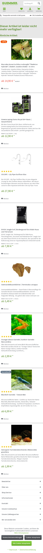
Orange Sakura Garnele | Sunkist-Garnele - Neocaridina (18, 340)
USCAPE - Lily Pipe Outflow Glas (13, 174)
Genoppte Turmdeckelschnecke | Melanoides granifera (19, 451)
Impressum (12, 550)
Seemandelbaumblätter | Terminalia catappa (19, 284)
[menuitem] (38, 10)
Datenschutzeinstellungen (12, 537)
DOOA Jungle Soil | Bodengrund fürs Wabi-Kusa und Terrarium (20, 230)
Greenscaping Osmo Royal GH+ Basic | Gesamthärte (16, 120)
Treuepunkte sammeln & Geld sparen (14, 15)
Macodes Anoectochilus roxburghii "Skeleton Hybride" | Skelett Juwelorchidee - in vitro (19, 65)
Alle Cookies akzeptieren (21, 543)
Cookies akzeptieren (33, 537)
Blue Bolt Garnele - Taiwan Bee (13, 394)
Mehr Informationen (21, 533)
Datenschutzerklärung (27, 550)
